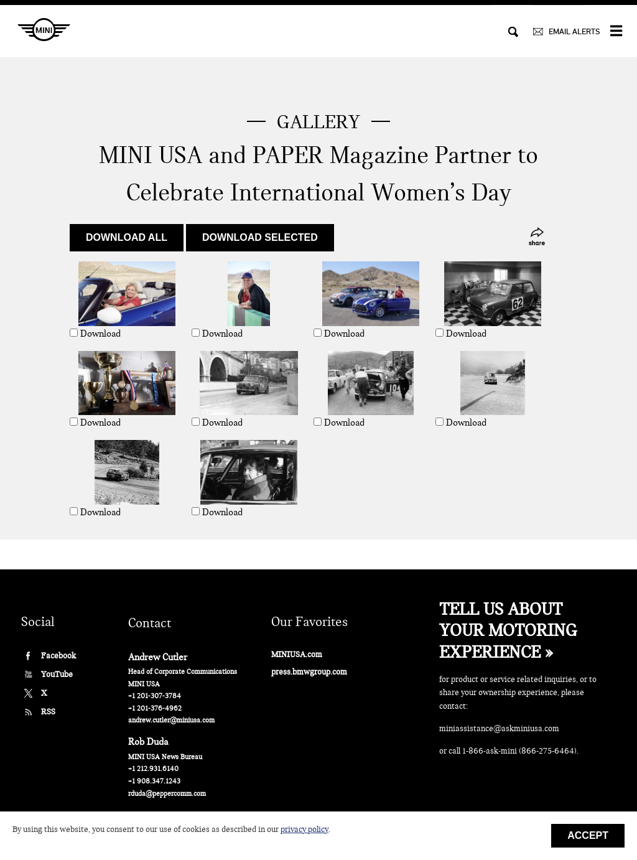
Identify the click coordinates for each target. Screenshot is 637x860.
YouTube (57, 674)
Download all (126, 237)
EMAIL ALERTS (574, 31)
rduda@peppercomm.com (167, 794)
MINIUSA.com (296, 654)
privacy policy (304, 829)
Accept (587, 835)
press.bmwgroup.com (309, 671)
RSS (48, 711)
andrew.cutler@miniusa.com (171, 720)
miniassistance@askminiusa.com (499, 728)
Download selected (260, 237)
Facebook (58, 655)
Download (100, 333)
